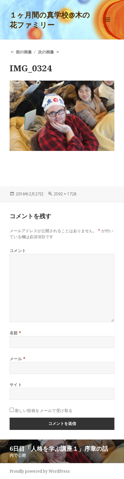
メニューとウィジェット (107, 26)
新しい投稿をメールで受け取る (44, 410)
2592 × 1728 (65, 194)
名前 (15, 333)
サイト (16, 384)
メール (17, 359)
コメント (18, 250)
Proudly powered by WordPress (40, 471)
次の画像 (46, 52)
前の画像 (24, 52)
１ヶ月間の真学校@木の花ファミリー (50, 20)
